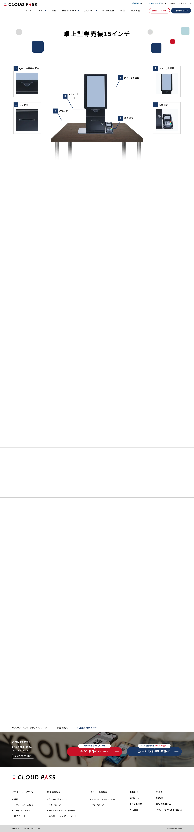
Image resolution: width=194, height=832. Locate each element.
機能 (53, 10)
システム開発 (108, 10)
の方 (138, 3)
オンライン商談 (23, 756)
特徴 (16, 799)
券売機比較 (62, 728)
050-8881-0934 (22, 747)
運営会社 (16, 828)
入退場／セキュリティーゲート (63, 816)
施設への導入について (59, 799)
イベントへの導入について (104, 799)
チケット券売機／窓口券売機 (62, 811)
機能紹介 (134, 792)
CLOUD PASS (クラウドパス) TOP (30, 728)
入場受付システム (22, 811)
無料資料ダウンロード (94, 750)
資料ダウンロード (159, 11)
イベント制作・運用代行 (167, 810)
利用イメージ (55, 805)
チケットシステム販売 (24, 805)
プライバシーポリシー (31, 828)
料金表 (159, 792)
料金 (122, 10)
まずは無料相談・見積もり (154, 750)
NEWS (172, 3)
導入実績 (135, 10)
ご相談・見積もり (181, 11)
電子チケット (20, 816)
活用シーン (135, 798)
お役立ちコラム (185, 3)
